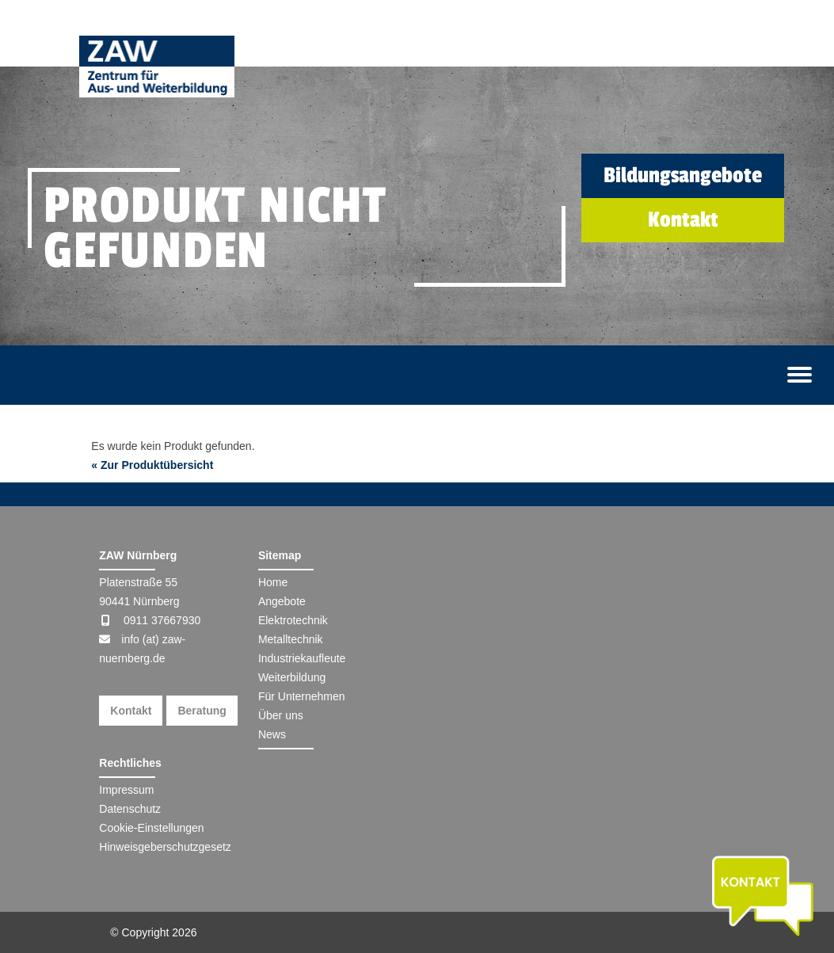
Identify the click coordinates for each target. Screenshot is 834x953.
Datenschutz (130, 808)
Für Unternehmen (301, 696)
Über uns (280, 715)
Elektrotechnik (293, 620)
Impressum (126, 789)
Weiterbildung (292, 677)
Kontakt (130, 710)
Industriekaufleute (302, 658)
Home (273, 582)
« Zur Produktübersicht (152, 465)
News (272, 734)
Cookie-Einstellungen (151, 827)
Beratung (201, 710)
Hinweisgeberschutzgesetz (165, 847)
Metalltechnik (290, 639)
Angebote (282, 601)
